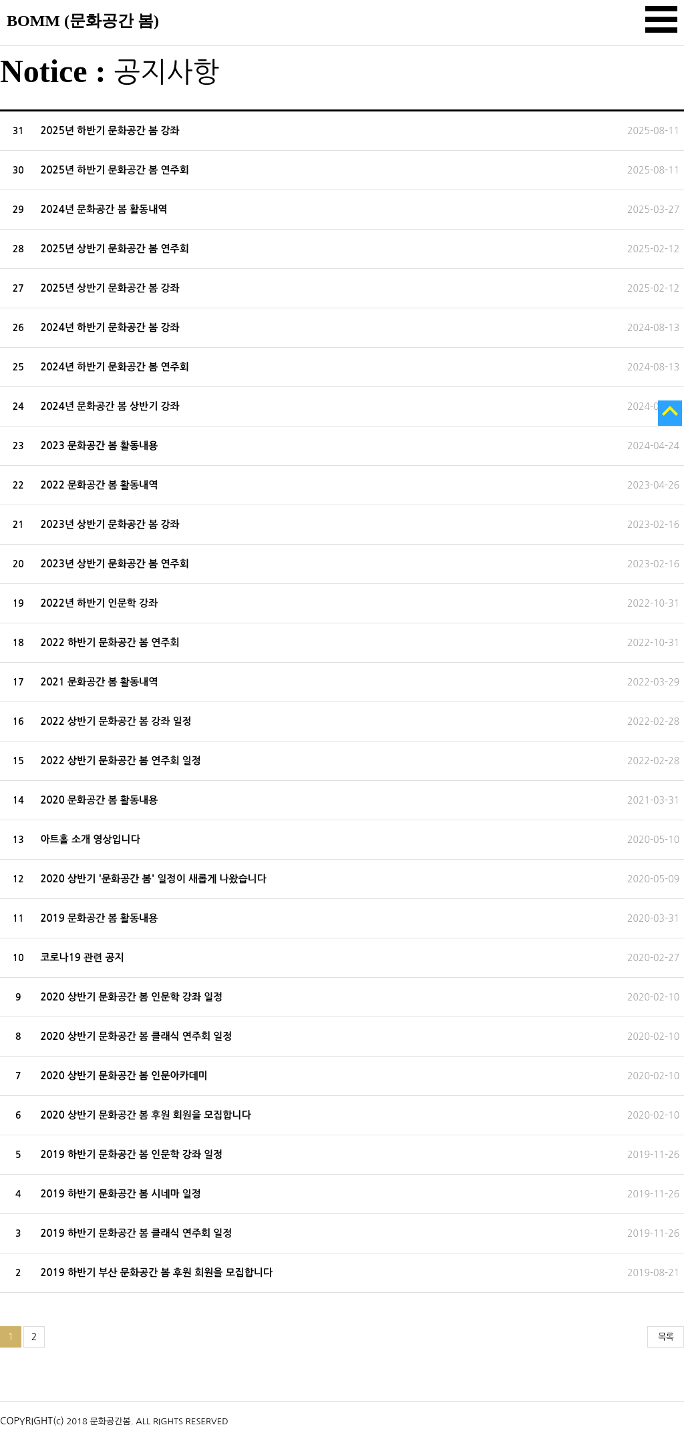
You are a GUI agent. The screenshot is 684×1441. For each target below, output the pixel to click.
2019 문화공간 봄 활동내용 (99, 918)
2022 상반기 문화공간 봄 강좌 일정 (116, 721)
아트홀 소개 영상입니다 (90, 839)
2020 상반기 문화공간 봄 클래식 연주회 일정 (136, 1036)
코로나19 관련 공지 (82, 957)
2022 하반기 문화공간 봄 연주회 (109, 642)
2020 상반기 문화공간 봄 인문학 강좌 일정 (131, 997)
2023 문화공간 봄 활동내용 (99, 446)
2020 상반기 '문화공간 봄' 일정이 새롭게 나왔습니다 (153, 879)
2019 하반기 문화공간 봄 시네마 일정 (120, 1194)
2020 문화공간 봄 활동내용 (99, 800)
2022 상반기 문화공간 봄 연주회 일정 (120, 761)
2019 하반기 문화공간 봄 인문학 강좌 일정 (131, 1154)
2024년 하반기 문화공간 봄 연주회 (114, 367)
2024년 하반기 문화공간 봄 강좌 (109, 327)
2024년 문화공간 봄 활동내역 (103, 209)
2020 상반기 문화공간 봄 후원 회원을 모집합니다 (145, 1115)
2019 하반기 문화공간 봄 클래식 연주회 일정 (136, 1233)
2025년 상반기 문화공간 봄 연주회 (114, 249)
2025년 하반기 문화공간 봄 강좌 (109, 130)
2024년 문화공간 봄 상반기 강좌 (109, 406)
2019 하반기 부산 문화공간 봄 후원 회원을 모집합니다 (156, 1272)
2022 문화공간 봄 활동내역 (99, 485)
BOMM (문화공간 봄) (83, 20)
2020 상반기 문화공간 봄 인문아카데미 (124, 1076)
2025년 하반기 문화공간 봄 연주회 (114, 170)
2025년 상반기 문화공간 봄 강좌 (109, 288)
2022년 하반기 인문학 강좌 (99, 603)
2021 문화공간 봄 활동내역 (99, 682)
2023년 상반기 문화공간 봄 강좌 (109, 524)
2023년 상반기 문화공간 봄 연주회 (114, 564)
